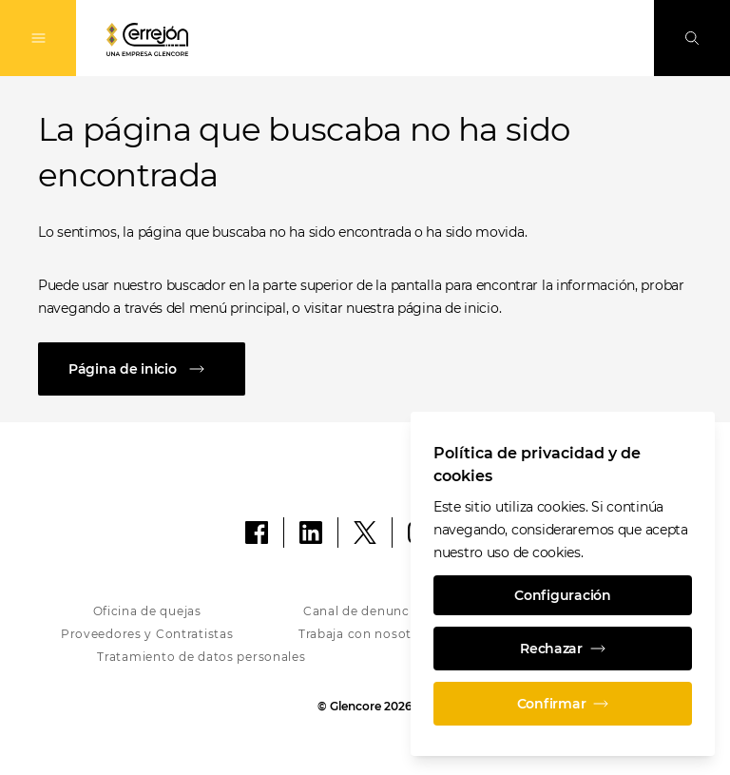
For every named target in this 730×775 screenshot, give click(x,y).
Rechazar (562, 648)
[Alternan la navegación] (38, 38)
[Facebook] (256, 532)
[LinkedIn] (311, 532)
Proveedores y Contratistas (147, 634)
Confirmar (562, 703)
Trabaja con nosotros (365, 634)
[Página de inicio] (365, 369)
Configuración (562, 595)
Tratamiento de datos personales (201, 656)
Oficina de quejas (147, 611)
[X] (365, 532)
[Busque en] (692, 38)
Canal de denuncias (365, 611)
